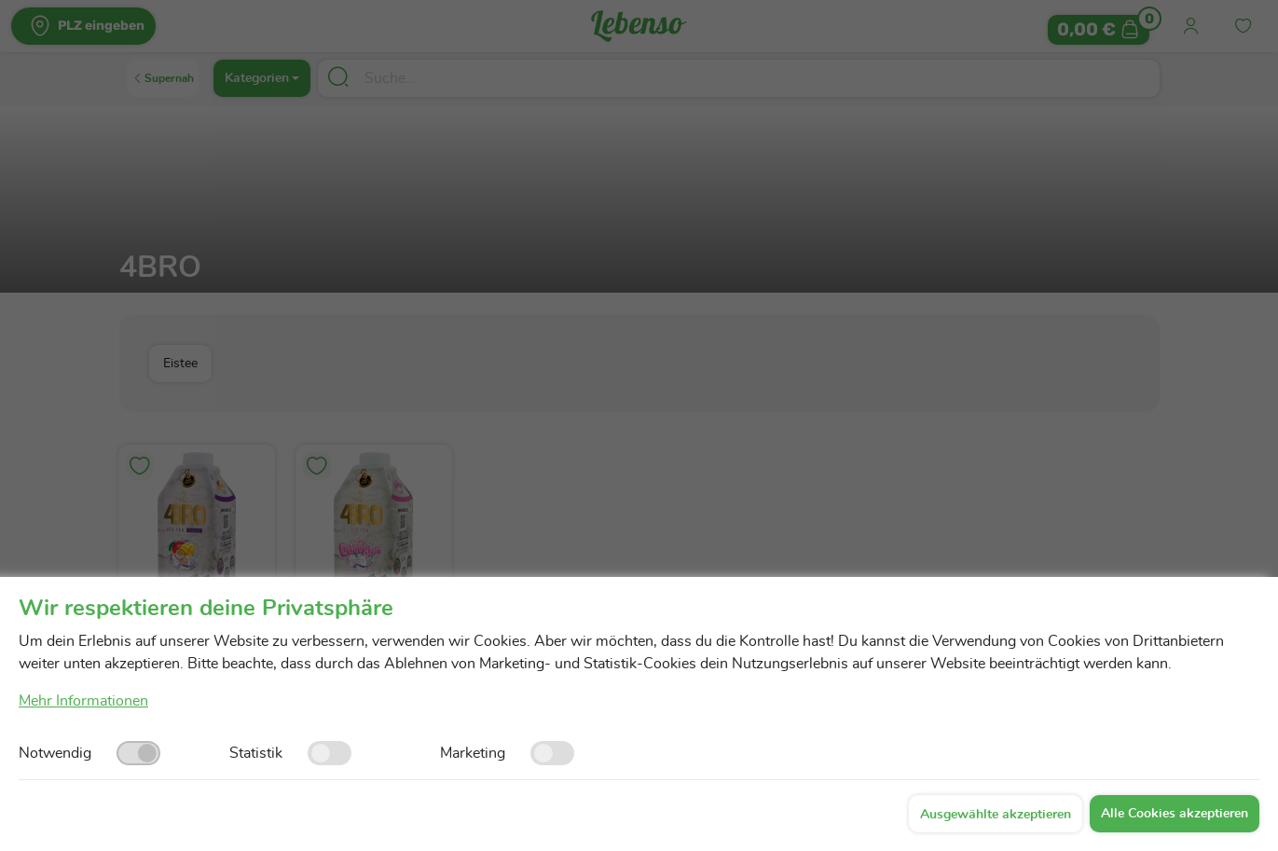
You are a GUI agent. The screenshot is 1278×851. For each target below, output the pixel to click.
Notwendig (55, 753)
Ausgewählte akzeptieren (995, 814)
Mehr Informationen (83, 700)
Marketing (472, 753)
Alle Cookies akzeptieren (1174, 813)
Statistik (255, 753)
